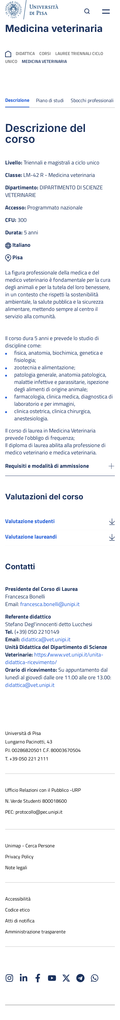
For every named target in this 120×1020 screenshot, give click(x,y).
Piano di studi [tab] (50, 100)
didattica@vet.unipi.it (45, 639)
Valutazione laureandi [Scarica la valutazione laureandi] (31, 536)
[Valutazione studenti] (112, 521)
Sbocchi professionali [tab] (92, 100)
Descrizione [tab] (17, 100)
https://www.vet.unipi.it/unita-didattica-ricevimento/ (54, 658)
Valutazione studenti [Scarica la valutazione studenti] (30, 521)
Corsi (45, 53)
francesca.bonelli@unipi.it (49, 604)
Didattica (25, 53)
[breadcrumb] (8, 53)
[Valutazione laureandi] (112, 536)
